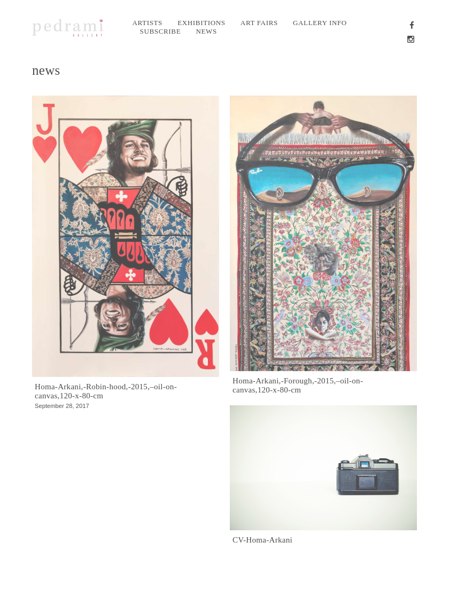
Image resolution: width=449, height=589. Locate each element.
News (206, 31)
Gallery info (320, 23)
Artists (148, 23)
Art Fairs (259, 23)
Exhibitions (201, 23)
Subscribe (160, 31)
